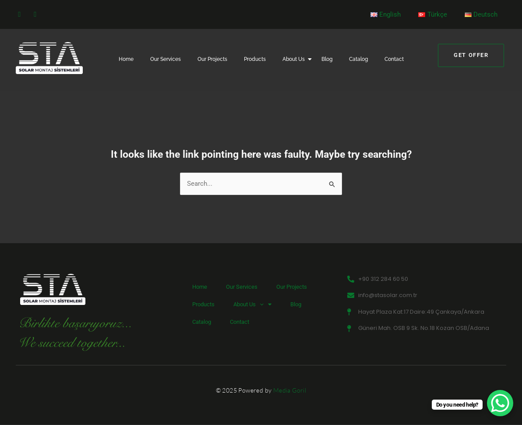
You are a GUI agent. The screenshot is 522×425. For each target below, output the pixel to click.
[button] (260, 304)
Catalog (358, 59)
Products (255, 59)
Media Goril (289, 390)
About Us (295, 59)
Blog (326, 59)
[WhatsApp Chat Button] (500, 403)
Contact (394, 59)
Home (126, 59)
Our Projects (212, 59)
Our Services (165, 59)
